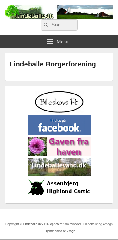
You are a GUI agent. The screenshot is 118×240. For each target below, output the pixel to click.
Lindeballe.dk (32, 224)
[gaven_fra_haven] (59, 154)
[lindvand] (59, 175)
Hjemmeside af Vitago (60, 231)
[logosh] (59, 195)
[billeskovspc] (59, 111)
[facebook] (59, 133)
